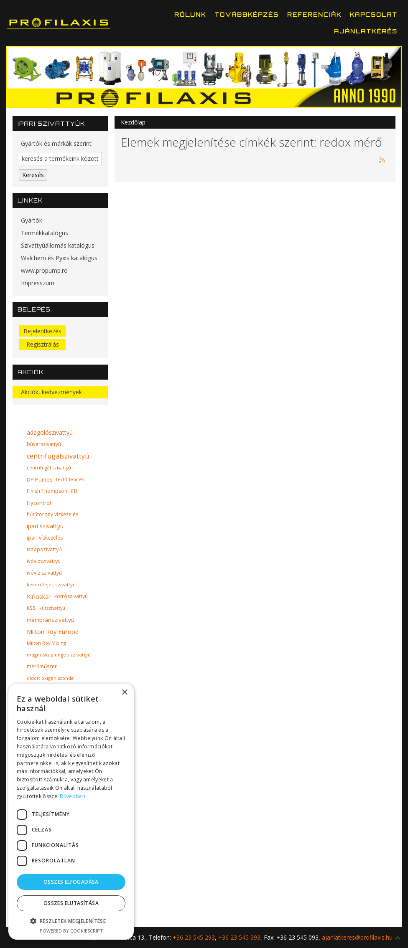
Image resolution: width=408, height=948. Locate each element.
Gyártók (31, 220)
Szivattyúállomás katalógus (57, 245)
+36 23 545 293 (194, 937)
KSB (31, 608)
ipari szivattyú (45, 526)
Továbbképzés (246, 14)
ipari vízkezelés (45, 537)
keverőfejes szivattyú (51, 584)
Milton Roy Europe (53, 631)
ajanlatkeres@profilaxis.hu (357, 937)
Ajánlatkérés (366, 31)
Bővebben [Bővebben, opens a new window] (72, 796)
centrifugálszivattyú (58, 456)
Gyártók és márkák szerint (56, 143)
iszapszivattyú (44, 549)
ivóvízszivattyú (44, 561)
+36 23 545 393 (239, 937)
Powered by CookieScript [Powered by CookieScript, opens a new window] (71, 931)
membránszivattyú (50, 620)
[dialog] (71, 812)
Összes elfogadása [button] (71, 881)
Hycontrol (39, 503)
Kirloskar (39, 596)
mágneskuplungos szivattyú (59, 654)
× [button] (124, 692)
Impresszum (37, 283)
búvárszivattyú (44, 444)
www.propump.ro (44, 270)
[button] (71, 921)
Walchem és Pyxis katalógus (59, 258)
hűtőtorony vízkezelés (52, 514)
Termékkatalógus (44, 233)
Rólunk (190, 14)
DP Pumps (40, 479)
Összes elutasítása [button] (71, 903)
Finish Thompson (47, 490)
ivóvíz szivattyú (44, 572)
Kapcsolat (374, 14)
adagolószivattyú (50, 432)
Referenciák (314, 14)
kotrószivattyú (71, 596)
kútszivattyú (52, 608)
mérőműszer (42, 666)
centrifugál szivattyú (49, 467)
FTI (74, 491)
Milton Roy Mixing (46, 643)
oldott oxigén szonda (50, 678)
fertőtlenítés (70, 479)
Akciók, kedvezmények (51, 392)
